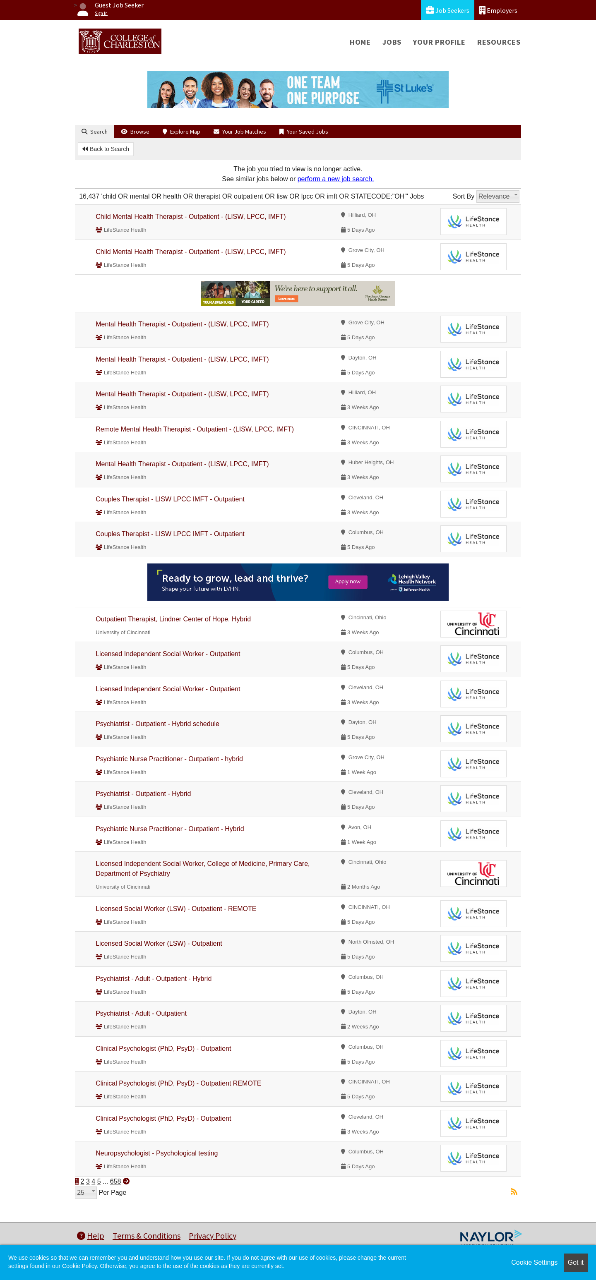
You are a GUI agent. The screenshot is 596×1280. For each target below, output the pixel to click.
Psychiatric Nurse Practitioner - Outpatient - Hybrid (170, 828)
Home (360, 42)
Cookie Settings (534, 1262)
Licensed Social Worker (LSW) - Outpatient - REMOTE (176, 908)
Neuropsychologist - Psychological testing (157, 1153)
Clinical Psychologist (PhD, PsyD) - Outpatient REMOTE (178, 1083)
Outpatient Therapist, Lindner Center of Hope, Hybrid (173, 619)
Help (90, 1235)
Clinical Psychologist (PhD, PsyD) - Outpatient (163, 1048)
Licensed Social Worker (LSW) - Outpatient (159, 943)
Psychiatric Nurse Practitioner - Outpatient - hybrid (169, 758)
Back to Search (105, 149)
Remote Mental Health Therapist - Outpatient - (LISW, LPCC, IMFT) (195, 429)
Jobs (391, 42)
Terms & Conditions (146, 1235)
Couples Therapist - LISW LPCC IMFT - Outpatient (170, 499)
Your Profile (439, 42)
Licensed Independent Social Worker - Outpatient (168, 653)
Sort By (463, 196)
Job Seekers (447, 10)
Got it (576, 1262)
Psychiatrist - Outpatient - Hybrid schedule (157, 723)
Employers (498, 10)
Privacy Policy (212, 1235)
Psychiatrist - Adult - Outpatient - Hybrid (153, 978)
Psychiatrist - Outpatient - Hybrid (143, 793)
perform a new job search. (336, 178)
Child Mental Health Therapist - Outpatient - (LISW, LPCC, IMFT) (191, 216)
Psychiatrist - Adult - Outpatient (141, 1013)
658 (115, 1181)
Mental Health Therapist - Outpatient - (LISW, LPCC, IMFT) (182, 324)
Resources (499, 42)
